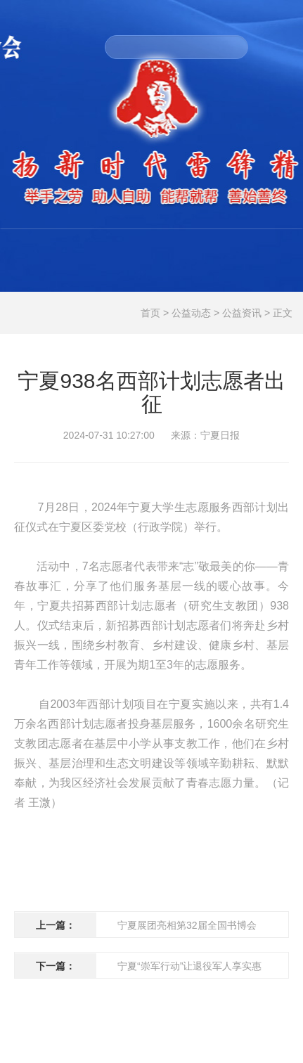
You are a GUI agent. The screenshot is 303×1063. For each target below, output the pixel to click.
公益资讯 (242, 312)
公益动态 (191, 312)
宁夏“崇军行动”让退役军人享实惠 (189, 966)
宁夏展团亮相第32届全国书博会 (187, 925)
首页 (150, 312)
